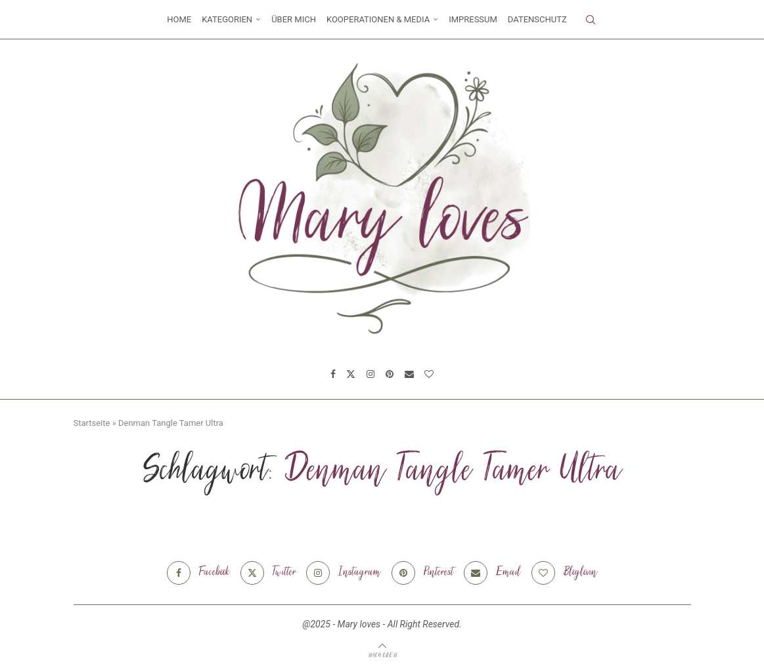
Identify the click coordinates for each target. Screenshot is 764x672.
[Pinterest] (389, 374)
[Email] (409, 374)
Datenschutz (537, 19)
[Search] (590, 20)
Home (179, 19)
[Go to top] (382, 655)
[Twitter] (350, 374)
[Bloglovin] (429, 374)
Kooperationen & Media (378, 19)
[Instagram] (370, 374)
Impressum (473, 19)
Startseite (92, 423)
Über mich (293, 19)
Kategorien (227, 19)
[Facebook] (333, 374)
